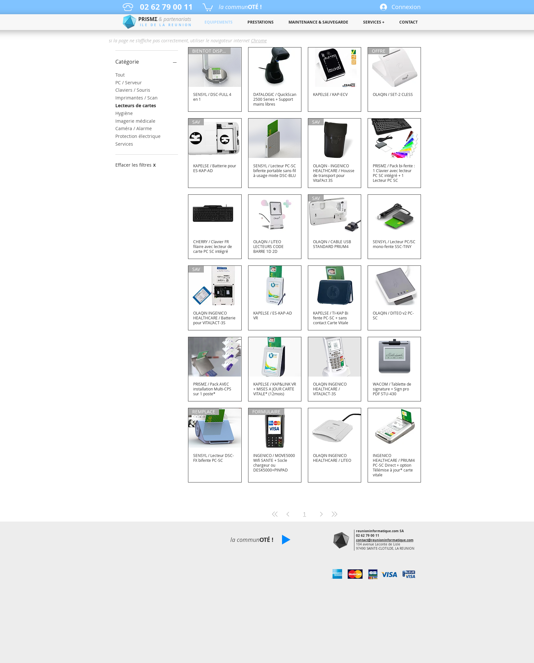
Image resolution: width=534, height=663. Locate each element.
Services (124, 143)
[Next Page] (321, 514)
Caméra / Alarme (133, 128)
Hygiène (124, 112)
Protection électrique (138, 135)
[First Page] (275, 514)
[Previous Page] (288, 514)
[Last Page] (334, 514)
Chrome (259, 40)
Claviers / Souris (132, 89)
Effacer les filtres (135, 165)
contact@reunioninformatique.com (385, 540)
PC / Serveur (128, 82)
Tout (120, 74)
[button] (208, 7)
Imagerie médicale (135, 120)
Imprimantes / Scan (136, 97)
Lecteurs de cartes (135, 105)
